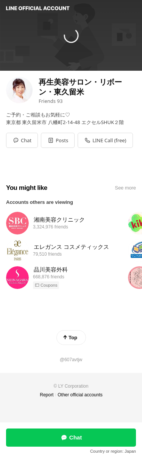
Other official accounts (80, 394)
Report (46, 394)
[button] (58, 140)
